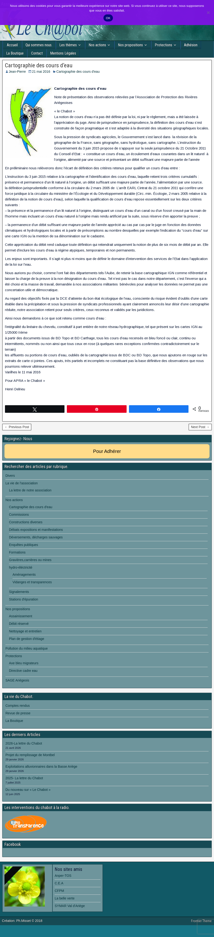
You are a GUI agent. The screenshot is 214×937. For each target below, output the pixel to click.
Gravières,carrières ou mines (30, 560)
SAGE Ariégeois (17, 680)
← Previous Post (16, 427)
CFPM (59, 891)
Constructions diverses (26, 522)
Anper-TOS (63, 875)
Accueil (12, 45)
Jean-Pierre (17, 71)
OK (108, 18)
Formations (17, 552)
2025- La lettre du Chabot (24, 778)
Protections (163, 45)
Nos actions (97, 45)
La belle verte (64, 898)
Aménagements (24, 574)
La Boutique (15, 53)
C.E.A (59, 883)
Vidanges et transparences (32, 582)
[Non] (208, 12)
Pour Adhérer (107, 451)
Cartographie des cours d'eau (77, 71)
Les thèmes (68, 45)
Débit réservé (19, 624)
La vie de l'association (21, 483)
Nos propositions (130, 45)
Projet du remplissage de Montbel (30, 755)
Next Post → (200, 427)
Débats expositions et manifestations (36, 530)
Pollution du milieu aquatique (26, 648)
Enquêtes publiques (23, 545)
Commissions (19, 514)
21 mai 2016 (41, 71)
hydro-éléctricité (20, 567)
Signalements (19, 592)
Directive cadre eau (23, 671)
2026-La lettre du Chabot (23, 743)
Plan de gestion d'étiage (26, 639)
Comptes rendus (17, 705)
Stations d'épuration (23, 599)
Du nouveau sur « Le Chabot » (28, 790)
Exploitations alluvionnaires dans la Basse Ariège (41, 766)
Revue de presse (17, 713)
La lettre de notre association (30, 490)
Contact (37, 53)
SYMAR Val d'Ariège (70, 906)
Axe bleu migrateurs (24, 663)
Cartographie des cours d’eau (39, 65)
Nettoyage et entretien (25, 631)
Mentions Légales (63, 53)
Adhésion (190, 45)
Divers (10, 475)
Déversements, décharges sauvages (36, 537)
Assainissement (20, 616)
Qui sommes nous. (39, 45)
